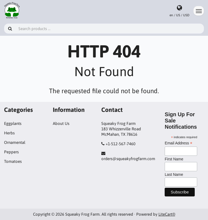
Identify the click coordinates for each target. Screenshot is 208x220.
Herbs (9, 133)
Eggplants (12, 123)
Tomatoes (13, 161)
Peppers (11, 152)
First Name (174, 159)
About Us (61, 123)
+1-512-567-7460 (120, 143)
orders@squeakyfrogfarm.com (128, 158)
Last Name (174, 174)
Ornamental (14, 142)
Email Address (178, 143)
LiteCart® (166, 214)
